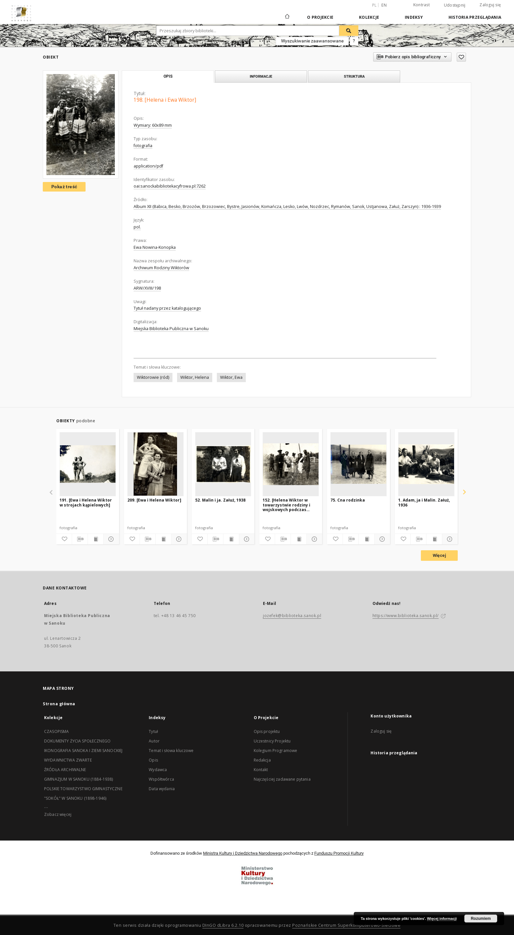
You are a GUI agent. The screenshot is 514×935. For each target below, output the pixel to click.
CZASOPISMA (56, 731)
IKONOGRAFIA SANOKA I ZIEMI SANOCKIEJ (83, 750)
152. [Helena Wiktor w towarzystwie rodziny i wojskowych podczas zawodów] (286, 504)
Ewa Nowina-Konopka (155, 247)
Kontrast (421, 5)
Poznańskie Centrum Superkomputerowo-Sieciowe (346, 925)
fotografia (143, 145)
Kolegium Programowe (275, 750)
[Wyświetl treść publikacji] (95, 539)
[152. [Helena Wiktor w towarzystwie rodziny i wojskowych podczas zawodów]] (291, 464)
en (384, 5)
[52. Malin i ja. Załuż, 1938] (223, 464)
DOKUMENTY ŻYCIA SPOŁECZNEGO (77, 741)
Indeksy (414, 17)
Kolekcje (369, 17)
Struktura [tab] (354, 76)
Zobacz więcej (57, 814)
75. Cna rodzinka (347, 500)
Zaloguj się (490, 5)
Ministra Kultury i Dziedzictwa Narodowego (242, 853)
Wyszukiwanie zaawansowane (312, 40)
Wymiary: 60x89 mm (153, 125)
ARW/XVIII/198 (147, 288)
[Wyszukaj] (348, 30)
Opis (153, 760)
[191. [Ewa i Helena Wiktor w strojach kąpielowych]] (88, 464)
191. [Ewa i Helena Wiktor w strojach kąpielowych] (86, 502)
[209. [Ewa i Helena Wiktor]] (155, 464)
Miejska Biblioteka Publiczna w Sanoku (171, 328)
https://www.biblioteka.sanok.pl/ (406, 615)
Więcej (439, 555)
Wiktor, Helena (194, 377)
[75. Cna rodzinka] (358, 464)
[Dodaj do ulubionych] (461, 57)
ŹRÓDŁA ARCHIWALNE (65, 769)
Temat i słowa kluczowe (171, 750)
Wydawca (158, 769)
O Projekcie (320, 17)
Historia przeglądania (475, 17)
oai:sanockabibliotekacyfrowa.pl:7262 (170, 186)
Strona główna (59, 704)
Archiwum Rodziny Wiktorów (161, 268)
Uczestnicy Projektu (272, 741)
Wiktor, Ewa (231, 377)
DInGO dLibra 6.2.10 (223, 925)
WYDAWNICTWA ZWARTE (68, 760)
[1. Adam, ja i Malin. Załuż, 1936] (426, 464)
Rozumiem (481, 918)
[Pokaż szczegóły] (110, 539)
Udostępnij (455, 5)
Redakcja (262, 760)
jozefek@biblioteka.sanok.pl (292, 615)
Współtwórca (161, 779)
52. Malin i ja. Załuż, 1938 (220, 500)
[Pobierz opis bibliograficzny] (80, 539)
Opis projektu (267, 731)
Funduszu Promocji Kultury (339, 853)
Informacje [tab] (261, 76)
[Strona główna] (286, 17)
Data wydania (162, 789)
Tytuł (153, 731)
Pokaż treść (64, 186)
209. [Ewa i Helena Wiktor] (154, 500)
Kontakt (261, 769)
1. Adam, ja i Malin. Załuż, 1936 (424, 502)
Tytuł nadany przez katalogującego (167, 308)
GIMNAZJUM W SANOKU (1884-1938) (78, 779)
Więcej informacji (442, 919)
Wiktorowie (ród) (153, 377)
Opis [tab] (168, 76)
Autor (154, 741)
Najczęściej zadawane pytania (282, 779)
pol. (137, 227)
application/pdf (148, 166)
